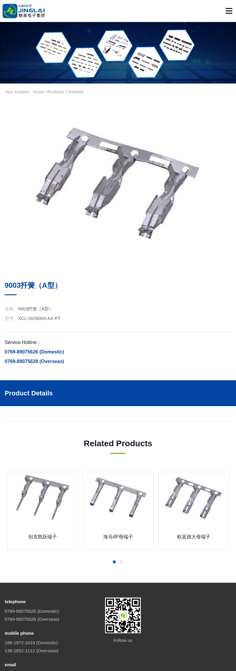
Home (38, 91)
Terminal (75, 91)
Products (56, 91)
